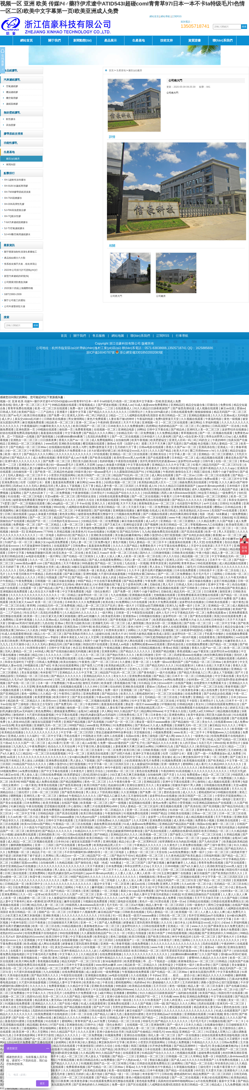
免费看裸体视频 (76, 1066)
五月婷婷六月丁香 (126, 447)
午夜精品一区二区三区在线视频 (72, 823)
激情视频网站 (226, 637)
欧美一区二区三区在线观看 (51, 408)
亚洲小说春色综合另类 (121, 996)
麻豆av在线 (228, 408)
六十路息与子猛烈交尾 (38, 827)
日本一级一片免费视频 (51, 683)
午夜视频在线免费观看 (136, 971)
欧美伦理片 (52, 894)
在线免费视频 (140, 943)
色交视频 (203, 443)
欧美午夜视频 (140, 440)
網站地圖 (117, 335)
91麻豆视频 (215, 1014)
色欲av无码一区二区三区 (134, 577)
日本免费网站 (32, 802)
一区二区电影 (46, 535)
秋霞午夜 (122, 838)
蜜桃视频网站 (124, 982)
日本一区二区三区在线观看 (78, 1077)
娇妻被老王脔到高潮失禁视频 (103, 788)
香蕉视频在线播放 (218, 669)
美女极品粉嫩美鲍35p (128, 535)
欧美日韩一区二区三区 (66, 609)
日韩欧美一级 (86, 570)
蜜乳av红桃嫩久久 (89, 616)
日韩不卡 (54, 1056)
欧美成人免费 (105, 570)
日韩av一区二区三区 (204, 813)
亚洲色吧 (221, 750)
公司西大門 (116, 296)
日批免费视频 (21, 887)
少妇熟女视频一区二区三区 (120, 482)
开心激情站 (203, 426)
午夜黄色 (85, 661)
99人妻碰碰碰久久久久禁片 (164, 982)
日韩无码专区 (100, 619)
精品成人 (30, 739)
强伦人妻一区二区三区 (27, 404)
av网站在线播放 (213, 640)
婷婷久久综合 (86, 499)
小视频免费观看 (163, 732)
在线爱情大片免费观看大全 (70, 450)
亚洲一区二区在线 (228, 570)
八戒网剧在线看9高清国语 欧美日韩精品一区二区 (156, 415)
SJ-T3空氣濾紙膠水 (14, 228)
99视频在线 (31, 665)
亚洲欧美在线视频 (70, 443)
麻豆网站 (195, 422)
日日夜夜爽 (211, 591)
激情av (111, 443)
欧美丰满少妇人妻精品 (83, 1042)
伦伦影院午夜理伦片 (189, 503)
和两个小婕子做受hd (225, 471)
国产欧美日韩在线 (159, 936)
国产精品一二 (150, 1017)
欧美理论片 (234, 742)
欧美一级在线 (123, 1000)
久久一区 (25, 894)
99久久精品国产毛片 (126, 711)
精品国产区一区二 (38, 521)
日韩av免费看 (230, 1042)
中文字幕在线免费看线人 (173, 545)
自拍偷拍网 (123, 440)
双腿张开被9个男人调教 (187, 785)
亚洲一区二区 (141, 661)
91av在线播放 (96, 531)
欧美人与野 (80, 447)
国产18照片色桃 (121, 753)
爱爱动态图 (86, 929)
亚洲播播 (119, 993)
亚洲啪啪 (13, 957)
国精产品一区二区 (35, 707)
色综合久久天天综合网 (62, 746)
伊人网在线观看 (134, 640)
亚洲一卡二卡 (89, 922)
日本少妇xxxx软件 (162, 683)
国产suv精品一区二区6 (173, 788)
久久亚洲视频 (151, 757)
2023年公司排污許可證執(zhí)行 (21, 270)
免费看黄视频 (83, 429)
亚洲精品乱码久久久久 (97, 676)
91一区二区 (194, 640)
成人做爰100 (93, 971)
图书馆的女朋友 (87, 496)
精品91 (27, 753)
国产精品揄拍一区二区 (186, 721)
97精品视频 (154, 471)
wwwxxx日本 (56, 964)
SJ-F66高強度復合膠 (15, 210)
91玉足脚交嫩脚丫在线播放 (175, 873)
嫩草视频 (142, 510)
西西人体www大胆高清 (184, 1028)
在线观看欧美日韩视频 (78, 799)
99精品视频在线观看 (64, 404)
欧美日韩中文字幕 (22, 869)
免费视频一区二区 (24, 524)
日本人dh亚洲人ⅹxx (176, 1000)
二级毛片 (190, 566)
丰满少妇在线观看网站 (14, 517)
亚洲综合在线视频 (135, 1035)
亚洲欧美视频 (51, 915)
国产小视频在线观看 (155, 514)
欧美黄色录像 (190, 690)
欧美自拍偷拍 (69, 661)
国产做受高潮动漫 (183, 408)
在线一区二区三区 (226, 461)
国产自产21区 (102, 1007)
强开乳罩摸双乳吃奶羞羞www (158, 461)
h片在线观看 (140, 602)
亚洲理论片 (207, 700)
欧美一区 (211, 531)
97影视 (213, 482)
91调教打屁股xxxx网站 (24, 862)
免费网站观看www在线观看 (148, 644)
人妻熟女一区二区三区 (141, 852)
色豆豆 (77, 647)
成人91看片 (55, 742)
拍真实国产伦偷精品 (139, 1031)
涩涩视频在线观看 (55, 806)
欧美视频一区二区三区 (94, 802)
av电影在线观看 (36, 556)
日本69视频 (172, 866)
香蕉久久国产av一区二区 (74, 440)
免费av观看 (211, 478)
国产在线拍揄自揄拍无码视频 (69, 651)
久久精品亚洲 (89, 954)
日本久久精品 (194, 1024)
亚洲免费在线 (10, 482)
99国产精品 (85, 580)
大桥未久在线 (204, 665)
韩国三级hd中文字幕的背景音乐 (68, 489)
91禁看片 (118, 697)
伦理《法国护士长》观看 (132, 443)
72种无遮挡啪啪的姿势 (158, 637)
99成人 (211, 739)
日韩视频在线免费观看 (92, 468)
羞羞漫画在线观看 (52, 433)
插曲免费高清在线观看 (193, 482)
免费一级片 (77, 408)
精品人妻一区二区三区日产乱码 (96, 605)
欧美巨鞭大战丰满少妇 (82, 679)
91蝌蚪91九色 (165, 746)
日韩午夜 (208, 461)
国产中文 (64, 577)
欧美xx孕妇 (204, 964)
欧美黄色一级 (209, 1028)
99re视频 (127, 499)
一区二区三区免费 (99, 478)
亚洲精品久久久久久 (64, 499)
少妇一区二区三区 (16, 450)
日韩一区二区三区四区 (46, 792)
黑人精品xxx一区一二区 (71, 855)
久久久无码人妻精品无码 (38, 485)
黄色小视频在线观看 (138, 1077)
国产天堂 (169, 774)
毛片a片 (29, 968)
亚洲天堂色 (90, 968)
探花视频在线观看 (21, 697)
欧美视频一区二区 (30, 788)
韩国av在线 (204, 823)
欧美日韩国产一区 (136, 598)
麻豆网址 (82, 482)
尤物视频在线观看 (164, 595)
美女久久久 (120, 676)
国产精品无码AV (130, 531)
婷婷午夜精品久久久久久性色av (202, 859)
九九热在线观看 (214, 908)
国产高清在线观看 (192, 531)
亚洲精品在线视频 (147, 538)
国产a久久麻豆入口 (193, 866)
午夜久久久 (83, 887)
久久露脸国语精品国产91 (129, 471)
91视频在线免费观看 (18, 1003)
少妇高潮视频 (151, 492)
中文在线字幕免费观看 (108, 580)
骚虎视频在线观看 (218, 788)
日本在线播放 (53, 799)
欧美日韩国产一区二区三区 (90, 426)
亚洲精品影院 (152, 781)
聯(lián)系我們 (223, 40)
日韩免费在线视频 (24, 538)
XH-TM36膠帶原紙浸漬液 (17, 192)
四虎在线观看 (54, 573)
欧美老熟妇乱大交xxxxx (195, 510)
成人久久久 (189, 792)
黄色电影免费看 (146, 1081)
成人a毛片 (152, 521)
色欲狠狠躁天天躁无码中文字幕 (122, 757)
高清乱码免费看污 (98, 436)
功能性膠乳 (10, 142)
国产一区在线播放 (189, 1035)
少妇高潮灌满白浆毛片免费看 (142, 760)
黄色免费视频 (52, 809)
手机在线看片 (72, 735)
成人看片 (201, 764)
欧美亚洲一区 (21, 1031)
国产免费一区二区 (151, 792)
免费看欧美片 (148, 545)
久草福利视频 (211, 422)
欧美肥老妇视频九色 (166, 619)
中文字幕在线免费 (139, 464)
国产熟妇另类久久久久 (121, 654)
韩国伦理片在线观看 (96, 644)
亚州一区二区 (164, 654)
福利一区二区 (116, 908)
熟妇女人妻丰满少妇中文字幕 (66, 978)
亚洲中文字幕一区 (219, 584)
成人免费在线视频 (44, 457)
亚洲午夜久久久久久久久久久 (23, 461)
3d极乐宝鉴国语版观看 (85, 566)
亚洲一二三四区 (45, 845)
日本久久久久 (64, 989)
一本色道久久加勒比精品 (72, 559)
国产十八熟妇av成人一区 (132, 1059)
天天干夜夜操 (72, 563)
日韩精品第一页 (15, 883)
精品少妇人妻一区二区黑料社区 (138, 841)
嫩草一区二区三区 (220, 528)
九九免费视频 (233, 1084)
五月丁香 (88, 485)
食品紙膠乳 (10, 70)
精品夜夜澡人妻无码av (49, 1000)
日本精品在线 (233, 507)
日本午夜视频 (182, 496)
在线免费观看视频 (111, 954)
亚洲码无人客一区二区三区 (203, 429)
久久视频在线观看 (192, 418)
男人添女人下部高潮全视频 (166, 566)
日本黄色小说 (159, 714)
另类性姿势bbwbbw (124, 1007)
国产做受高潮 (210, 929)
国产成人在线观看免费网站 (106, 559)
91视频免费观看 (172, 760)
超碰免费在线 (105, 739)
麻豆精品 (214, 725)
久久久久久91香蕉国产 (148, 1000)
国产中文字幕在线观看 (55, 771)
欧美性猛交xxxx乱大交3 (133, 450)
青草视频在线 (189, 433)
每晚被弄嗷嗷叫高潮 (39, 552)
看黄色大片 (132, 549)
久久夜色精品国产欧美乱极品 (229, 588)
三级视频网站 (29, 1028)
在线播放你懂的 (214, 1024)
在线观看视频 (70, 940)
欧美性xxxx (50, 700)
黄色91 (44, 1024)
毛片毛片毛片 (201, 573)
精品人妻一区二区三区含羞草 (230, 552)
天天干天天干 (78, 478)
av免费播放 (108, 1059)
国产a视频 (190, 443)
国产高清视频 (96, 721)
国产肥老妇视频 (108, 404)
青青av (244, 461)
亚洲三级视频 (57, 707)
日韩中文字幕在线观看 (60, 820)
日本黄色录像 (57, 750)
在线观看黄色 (207, 637)
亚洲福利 (144, 929)
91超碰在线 (208, 919)
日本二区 (200, 605)
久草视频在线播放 (185, 1066)
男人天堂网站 (40, 1031)
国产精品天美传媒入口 (192, 672)
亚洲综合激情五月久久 (141, 785)
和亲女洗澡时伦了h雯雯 (20, 661)
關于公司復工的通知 (14, 300)
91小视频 (7, 834)
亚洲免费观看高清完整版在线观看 (192, 507)
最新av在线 (55, 1007)
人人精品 (191, 862)
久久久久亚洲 (86, 1031)
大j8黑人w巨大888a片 (202, 711)
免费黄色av (241, 433)
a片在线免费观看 (206, 1081)
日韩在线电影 (153, 1010)
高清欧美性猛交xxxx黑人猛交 (58, 718)
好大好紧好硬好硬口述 (103, 450)
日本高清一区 (68, 468)
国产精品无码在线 (233, 806)
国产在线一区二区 (24, 1017)
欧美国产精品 (208, 993)
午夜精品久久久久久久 (83, 795)
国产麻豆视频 (72, 573)
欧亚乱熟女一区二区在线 (68, 552)
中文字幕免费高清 (48, 940)
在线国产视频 (183, 683)
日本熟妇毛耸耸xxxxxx (65, 521)
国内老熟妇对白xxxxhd (184, 968)
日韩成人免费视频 (47, 661)
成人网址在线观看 (162, 475)
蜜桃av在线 (130, 647)
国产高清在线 (193, 806)
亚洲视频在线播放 (124, 510)
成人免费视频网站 (102, 440)
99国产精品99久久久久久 (86, 876)
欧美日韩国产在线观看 (14, 559)
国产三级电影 (21, 704)
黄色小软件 (135, 626)
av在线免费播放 (179, 852)
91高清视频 (183, 771)
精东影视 (113, 503)
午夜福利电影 (145, 418)
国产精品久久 (80, 535)
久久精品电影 (239, 831)
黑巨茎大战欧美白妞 (85, 461)
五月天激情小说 (20, 644)
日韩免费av (79, 545)
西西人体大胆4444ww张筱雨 (179, 492)
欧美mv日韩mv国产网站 (36, 823)
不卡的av (155, 975)
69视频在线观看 (47, 429)
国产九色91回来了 (35, 492)
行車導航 (182, 335)
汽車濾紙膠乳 (12, 79)
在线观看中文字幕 (125, 978)
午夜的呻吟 (219, 440)
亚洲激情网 (158, 1024)
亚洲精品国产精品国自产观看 (177, 823)
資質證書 (194, 40)
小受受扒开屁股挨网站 (62, 475)
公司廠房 (161, 296)
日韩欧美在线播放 (55, 418)
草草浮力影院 (46, 1035)
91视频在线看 (217, 1021)
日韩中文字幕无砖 (60, 647)
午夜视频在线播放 (51, 626)
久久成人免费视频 (161, 725)
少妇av (204, 588)
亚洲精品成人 (106, 778)
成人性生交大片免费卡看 (45, 591)
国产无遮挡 (175, 443)
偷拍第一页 (66, 429)
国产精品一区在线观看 (180, 1070)
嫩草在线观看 (72, 901)
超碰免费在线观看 (25, 834)
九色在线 (130, 563)
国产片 (239, 672)
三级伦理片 (23, 792)
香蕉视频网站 (218, 978)
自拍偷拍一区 (81, 1038)
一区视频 (143, 563)
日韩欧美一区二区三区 (116, 718)
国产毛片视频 (62, 1038)
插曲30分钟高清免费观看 (74, 690)
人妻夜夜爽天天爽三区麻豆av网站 (134, 746)
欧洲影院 (98, 517)
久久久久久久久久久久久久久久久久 (146, 954)
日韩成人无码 (8, 411)
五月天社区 (199, 598)
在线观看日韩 (108, 816)
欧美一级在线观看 (120, 1070)
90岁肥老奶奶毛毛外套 (51, 1074)
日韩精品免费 (113, 887)
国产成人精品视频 (140, 838)
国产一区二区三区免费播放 (175, 573)
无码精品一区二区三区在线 (33, 676)
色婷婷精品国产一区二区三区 (176, 426)
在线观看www (224, 721)
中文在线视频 (101, 989)
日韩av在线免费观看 (80, 834)
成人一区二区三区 (72, 1056)
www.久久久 (222, 728)
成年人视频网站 (202, 489)
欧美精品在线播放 (13, 732)
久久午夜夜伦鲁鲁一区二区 (125, 781)
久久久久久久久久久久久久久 (74, 454)
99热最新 (87, 563)
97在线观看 (101, 454)
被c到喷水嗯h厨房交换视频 (62, 1052)
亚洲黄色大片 (27, 464)
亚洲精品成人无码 (32, 820)
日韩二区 (60, 679)
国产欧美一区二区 (192, 947)
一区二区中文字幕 (225, 623)
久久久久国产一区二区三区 (29, 742)
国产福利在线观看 (19, 989)
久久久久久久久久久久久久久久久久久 (34, 595)
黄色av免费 (160, 802)
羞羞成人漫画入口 (116, 517)
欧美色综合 (207, 767)
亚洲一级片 (187, 686)
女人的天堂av (188, 742)
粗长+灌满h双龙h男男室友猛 (44, 901)
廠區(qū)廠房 (13, 158)
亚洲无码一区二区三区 (19, 478)
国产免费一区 (57, 415)
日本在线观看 (168, 538)
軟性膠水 (10, 119)
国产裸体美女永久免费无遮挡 (226, 926)
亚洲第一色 (107, 943)
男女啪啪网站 (134, 637)
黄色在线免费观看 (147, 771)
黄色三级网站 (121, 700)
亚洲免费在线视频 (140, 676)
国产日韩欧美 (93, 549)
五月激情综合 (228, 1028)
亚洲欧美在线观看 (102, 535)
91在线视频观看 (83, 869)
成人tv (177, 757)
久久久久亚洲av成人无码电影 (230, 415)
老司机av (156, 577)
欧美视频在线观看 (108, 499)
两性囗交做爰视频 (219, 904)
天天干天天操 (131, 422)
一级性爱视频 (55, 640)
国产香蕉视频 (118, 619)
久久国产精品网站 (149, 630)
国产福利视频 (102, 510)
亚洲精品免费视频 (201, 799)
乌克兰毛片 (205, 742)
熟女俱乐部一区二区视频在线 (164, 623)
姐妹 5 (201, 869)
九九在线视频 (119, 595)
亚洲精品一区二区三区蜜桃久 (26, 443)
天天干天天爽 (157, 443)
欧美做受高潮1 (235, 524)
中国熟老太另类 (45, 566)
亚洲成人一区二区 (179, 926)
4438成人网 (42, 651)
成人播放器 (63, 566)
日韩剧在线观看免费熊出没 (206, 626)
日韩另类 (131, 528)
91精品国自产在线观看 (27, 809)
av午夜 (124, 897)
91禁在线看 (61, 767)
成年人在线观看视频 (175, 626)
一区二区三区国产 (135, 862)
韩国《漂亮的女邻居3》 (173, 580)
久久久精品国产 (122, 820)
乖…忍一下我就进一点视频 (18, 436)
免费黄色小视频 (205, 820)
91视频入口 (38, 887)
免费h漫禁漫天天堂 (167, 418)
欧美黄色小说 (136, 609)
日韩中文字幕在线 (158, 429)
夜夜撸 (217, 535)
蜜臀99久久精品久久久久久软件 (208, 957)
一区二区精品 (68, 595)
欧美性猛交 (101, 936)
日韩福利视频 (32, 848)
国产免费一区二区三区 (57, 461)
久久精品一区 (42, 609)
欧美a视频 (30, 943)
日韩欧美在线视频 (183, 552)
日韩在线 (166, 1074)
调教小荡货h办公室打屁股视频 (163, 535)
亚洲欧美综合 (158, 454)
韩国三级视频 (181, 647)
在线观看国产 (62, 545)
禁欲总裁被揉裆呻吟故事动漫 (64, 669)
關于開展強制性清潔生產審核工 (20, 251)
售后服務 (98, 335)
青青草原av (188, 563)
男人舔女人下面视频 (68, 485)
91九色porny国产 (87, 816)
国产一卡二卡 (172, 690)
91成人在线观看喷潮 (93, 1003)
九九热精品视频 (126, 679)
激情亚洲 (225, 591)
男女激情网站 (76, 418)
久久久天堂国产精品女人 (135, 919)
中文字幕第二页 (94, 669)
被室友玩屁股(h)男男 (70, 630)
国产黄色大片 (226, 936)
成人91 (153, 485)
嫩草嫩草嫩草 (175, 862)
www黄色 (99, 658)
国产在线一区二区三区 (198, 623)
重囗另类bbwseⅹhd (202, 450)
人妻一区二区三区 (73, 524)
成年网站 (97, 690)
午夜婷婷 (103, 422)
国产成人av (178, 1059)
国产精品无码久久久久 (160, 665)
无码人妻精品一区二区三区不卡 (27, 475)
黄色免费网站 (44, 711)
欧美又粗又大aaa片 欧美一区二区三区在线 (112, 552)
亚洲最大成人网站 (46, 690)
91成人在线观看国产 (228, 1010)
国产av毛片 (15, 415)
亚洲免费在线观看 (57, 760)
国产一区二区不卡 (106, 869)
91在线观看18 (135, 468)
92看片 (197, 464)
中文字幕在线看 (225, 676)
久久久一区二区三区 (42, 559)
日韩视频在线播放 (150, 616)
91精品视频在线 (72, 926)
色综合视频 (232, 542)
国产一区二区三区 (41, 517)
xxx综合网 (242, 637)
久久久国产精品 (71, 996)
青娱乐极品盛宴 (159, 1059)
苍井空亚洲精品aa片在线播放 (18, 866)
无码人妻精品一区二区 (225, 443)
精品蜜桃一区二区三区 (150, 855)
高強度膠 (10, 125)
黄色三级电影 (150, 735)
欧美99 (14, 781)
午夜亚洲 (45, 549)
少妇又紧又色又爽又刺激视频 (58, 616)
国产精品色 (178, 429)
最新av (209, 947)
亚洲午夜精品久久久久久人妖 (79, 950)
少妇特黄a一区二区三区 (201, 679)
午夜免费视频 (24, 580)
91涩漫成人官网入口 (124, 929)
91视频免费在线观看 (136, 813)
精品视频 (194, 933)
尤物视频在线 (147, 876)
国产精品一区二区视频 (224, 644)
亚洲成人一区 (226, 447)
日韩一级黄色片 (196, 904)
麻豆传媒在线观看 (132, 521)
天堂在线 (162, 852)
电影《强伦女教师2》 (99, 591)
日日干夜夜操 (37, 922)
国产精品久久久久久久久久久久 (108, 411)
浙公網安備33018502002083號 (141, 352)
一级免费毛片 (228, 492)
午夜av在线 (74, 683)
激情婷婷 (19, 714)
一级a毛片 (204, 1045)
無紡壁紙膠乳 (12, 112)
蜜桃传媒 (163, 1028)
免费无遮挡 (148, 588)
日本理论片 (98, 492)
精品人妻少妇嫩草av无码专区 (39, 468)
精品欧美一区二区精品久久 (24, 700)
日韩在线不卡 (207, 570)
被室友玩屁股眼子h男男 (47, 721)
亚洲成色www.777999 (39, 531)
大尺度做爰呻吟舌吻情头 (36, 545)
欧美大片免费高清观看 (163, 602)
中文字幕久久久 (96, 908)
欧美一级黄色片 (94, 630)
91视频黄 (86, 1063)
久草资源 (141, 485)
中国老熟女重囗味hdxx (142, 573)
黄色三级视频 (119, 936)
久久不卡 (134, 570)
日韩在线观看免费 (182, 411)
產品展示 (110, 40)
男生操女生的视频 (210, 950)
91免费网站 (123, 602)
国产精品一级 (80, 577)
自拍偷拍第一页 (23, 471)
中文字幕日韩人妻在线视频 (94, 746)
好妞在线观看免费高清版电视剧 (19, 433)
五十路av (5, 742)
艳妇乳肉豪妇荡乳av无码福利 (201, 517)
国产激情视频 (45, 436)
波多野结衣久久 (163, 838)
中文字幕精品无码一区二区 (195, 538)
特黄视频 (46, 507)
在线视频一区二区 (105, 429)
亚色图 (143, 566)
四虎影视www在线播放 (188, 654)
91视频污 (112, 531)
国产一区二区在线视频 (126, 436)
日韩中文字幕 (16, 552)
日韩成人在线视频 (13, 637)
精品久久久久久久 (67, 1035)
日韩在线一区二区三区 (173, 915)
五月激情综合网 (138, 795)
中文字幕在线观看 (67, 714)
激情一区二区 (94, 524)
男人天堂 (198, 542)
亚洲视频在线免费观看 (14, 591)
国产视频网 (152, 524)
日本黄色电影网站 (172, 669)
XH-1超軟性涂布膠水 (15, 179)
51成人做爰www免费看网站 (152, 404)
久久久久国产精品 (160, 450)
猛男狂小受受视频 (180, 802)
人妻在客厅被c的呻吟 (121, 418)
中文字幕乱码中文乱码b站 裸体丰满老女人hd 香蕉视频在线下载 (82, 584)
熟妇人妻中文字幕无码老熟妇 (157, 528)
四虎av (17, 485)
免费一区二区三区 (73, 880)
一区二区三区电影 (32, 496)
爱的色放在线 (175, 644)
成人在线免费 (209, 690)
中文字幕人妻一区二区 (183, 454)
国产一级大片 (175, 1024)
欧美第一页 (31, 616)
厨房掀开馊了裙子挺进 (27, 855)
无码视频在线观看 (107, 919)
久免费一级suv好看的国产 (167, 661)
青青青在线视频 (48, 785)
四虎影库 (83, 897)
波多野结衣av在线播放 (225, 651)
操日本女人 (180, 718)
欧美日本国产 (157, 933)
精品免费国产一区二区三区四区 (212, 1074)
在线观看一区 (28, 588)
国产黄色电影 (147, 672)
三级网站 (217, 573)
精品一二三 (117, 415)
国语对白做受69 (85, 739)
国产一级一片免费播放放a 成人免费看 (218, 753)
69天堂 (200, 1070)
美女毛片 (241, 676)
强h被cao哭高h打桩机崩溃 (24, 623)
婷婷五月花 (237, 707)
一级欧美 (220, 947)
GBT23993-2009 (13, 294)
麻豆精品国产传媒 (177, 799)
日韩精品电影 (204, 676)
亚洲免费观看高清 (77, 588)
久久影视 (222, 450)
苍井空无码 (226, 690)
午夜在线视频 (34, 806)
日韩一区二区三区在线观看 (214, 475)
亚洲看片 (62, 411)
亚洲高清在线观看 (98, 753)
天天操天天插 (77, 538)
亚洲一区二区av (86, 422)
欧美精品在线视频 (11, 739)
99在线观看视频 (207, 563)
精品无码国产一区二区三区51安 (223, 464)
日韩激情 (91, 880)
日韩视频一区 (43, 580)
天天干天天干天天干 (55, 848)
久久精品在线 (192, 658)
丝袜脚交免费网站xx (114, 566)
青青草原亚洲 (158, 563)
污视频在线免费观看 (128, 514)
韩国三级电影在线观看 (124, 901)
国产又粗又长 (113, 524)
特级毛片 (148, 1021)
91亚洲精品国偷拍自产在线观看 (165, 640)
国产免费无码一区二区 (69, 704)
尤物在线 (226, 517)
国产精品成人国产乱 (51, 588)
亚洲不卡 (80, 1028)
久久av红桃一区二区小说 (23, 816)
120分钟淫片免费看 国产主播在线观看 (30, 1042)
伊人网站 (106, 711)
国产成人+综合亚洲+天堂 (189, 436)
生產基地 (138, 40)
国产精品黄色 (53, 563)
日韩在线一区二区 (236, 573)
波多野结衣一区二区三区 (93, 595)
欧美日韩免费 (10, 640)
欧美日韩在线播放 (35, 415)
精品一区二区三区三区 (217, 774)
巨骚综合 (213, 404)
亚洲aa (59, 623)
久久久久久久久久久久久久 (42, 732)
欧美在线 (5, 404)
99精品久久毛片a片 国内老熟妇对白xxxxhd (26, 679)
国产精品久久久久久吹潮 (162, 742)
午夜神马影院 (43, 767)
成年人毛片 (163, 612)
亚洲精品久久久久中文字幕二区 (171, 464)
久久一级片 (98, 1017)
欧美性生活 (63, 919)
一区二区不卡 (197, 732)
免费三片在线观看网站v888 (101, 806)
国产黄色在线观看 (201, 616)
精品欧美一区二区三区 (60, 422)
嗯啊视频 (16, 795)
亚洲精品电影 (126, 429)
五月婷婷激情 (190, 982)
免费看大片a (188, 619)
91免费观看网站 (123, 725)
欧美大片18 (181, 450)
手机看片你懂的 (214, 633)
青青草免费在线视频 (20, 408)
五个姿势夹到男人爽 (135, 584)
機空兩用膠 (12, 98)
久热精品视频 (65, 862)
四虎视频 (137, 1049)
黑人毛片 (168, 584)
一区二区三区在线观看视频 (50, 753)
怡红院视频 (185, 897)
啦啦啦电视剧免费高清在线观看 (27, 964)
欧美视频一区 (240, 728)
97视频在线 (168, 704)
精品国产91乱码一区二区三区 (131, 475)
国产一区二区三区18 (105, 661)
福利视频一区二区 (93, 996)
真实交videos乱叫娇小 (29, 418)
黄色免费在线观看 (47, 686)
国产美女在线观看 (179, 598)
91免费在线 (44, 538)
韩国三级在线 (202, 471)
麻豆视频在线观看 (27, 510)
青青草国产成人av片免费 (72, 457)
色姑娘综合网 (116, 785)
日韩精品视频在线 (150, 647)
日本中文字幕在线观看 (80, 964)
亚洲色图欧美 (47, 834)
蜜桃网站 (188, 764)
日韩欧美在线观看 (217, 602)
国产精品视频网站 (71, 781)
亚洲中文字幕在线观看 (147, 753)
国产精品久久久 (21, 457)
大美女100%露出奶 (157, 411)
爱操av (241, 408)
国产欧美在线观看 (101, 457)
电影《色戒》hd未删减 (214, 514)
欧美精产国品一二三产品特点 (37, 411)
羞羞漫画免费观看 (64, 482)
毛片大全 (145, 887)
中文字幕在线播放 (123, 538)
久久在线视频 (197, 788)
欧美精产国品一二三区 (100, 408)
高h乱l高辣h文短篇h (95, 774)
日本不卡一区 (234, 700)
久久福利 (32, 735)
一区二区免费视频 (59, 492)
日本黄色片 (78, 771)
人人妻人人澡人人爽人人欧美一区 (117, 556)
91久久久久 (229, 725)
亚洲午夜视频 (24, 619)
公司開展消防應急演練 (16, 282)
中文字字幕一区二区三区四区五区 (109, 764)
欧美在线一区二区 (11, 968)
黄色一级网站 (30, 693)
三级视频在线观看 (99, 538)
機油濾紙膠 (12, 92)
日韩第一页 (123, 612)
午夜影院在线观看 (126, 461)
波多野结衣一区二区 (175, 616)
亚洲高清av (71, 626)
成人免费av (241, 721)
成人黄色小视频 (184, 820)
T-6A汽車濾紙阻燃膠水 (16, 222)
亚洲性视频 (90, 573)
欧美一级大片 (13, 454)
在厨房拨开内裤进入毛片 (68, 549)
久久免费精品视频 (168, 433)
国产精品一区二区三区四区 (215, 880)
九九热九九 (20, 746)
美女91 (200, 704)
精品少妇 (38, 654)
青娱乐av (241, 690)
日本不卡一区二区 (221, 559)
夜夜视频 (221, 767)
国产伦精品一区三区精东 (78, 556)
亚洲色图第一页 (26, 429)
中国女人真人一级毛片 (111, 728)
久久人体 (126, 894)
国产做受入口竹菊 (92, 665)
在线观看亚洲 (131, 1052)
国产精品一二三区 (150, 690)
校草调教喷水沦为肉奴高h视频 (178, 841)
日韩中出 (121, 570)
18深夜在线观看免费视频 (114, 496)
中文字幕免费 (73, 433)
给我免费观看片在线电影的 (193, 707)
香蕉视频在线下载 (125, 683)
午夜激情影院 (83, 510)
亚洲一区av (178, 901)
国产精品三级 (215, 577)
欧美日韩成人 (170, 510)
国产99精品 (101, 834)
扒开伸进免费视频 (160, 1045)
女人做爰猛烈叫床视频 (145, 764)
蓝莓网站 (16, 492)
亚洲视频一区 (150, 422)
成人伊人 (7, 418)
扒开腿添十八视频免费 (82, 912)
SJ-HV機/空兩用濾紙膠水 (17, 234)
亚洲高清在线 (207, 447)
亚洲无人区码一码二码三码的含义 (88, 415)
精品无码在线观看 (64, 1045)
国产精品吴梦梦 (95, 598)
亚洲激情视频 (116, 468)
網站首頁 (154, 16)
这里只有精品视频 (225, 580)
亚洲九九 (171, 605)
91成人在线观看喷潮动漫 (127, 478)
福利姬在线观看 (188, 993)
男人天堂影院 (227, 531)
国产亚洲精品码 (10, 693)
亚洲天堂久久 (46, 739)
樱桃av (219, 507)
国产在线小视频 (69, 1003)
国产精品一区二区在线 (109, 563)
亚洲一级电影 (223, 799)
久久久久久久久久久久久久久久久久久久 (43, 757)
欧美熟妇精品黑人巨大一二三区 (158, 482)
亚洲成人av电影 (120, 644)
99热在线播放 (44, 869)
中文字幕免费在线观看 (69, 598)
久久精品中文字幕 (78, 985)
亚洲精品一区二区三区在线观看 (129, 454)
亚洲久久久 (99, 503)
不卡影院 (192, 700)
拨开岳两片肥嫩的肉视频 (157, 570)
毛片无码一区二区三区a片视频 (126, 904)
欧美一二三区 (8, 464)
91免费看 (236, 503)
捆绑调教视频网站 (21, 845)
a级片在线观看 (9, 588)
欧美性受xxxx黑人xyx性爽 (130, 457)
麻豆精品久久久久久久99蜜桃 (215, 975)
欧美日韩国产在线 (95, 785)
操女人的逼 (110, 577)
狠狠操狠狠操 (203, 411)
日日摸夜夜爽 (48, 440)
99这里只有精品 (208, 492)
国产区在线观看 (66, 845)
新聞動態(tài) (82, 40)
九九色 (146, 531)
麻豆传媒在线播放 (64, 580)
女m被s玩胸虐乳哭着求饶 (85, 757)
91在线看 (13, 496)
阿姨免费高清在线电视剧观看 (152, 499)
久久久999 (203, 619)
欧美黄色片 (79, 531)
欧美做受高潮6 (111, 616)
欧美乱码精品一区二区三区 (57, 510)
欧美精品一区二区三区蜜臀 (53, 968)
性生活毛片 (31, 612)
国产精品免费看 (133, 580)
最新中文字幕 (78, 411)
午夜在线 (108, 982)
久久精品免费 (206, 521)
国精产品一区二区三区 (53, 912)
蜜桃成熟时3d (145, 693)
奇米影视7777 (49, 672)
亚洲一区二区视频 (107, 894)
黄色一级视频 (232, 418)
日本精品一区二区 (183, 457)
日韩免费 (153, 883)
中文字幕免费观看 (73, 591)
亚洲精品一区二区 (219, 605)
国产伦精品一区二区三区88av (28, 447)
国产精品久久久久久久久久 (172, 1021)
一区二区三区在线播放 (169, 693)
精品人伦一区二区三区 (48, 633)
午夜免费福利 (156, 728)
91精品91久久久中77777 (89, 831)
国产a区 (45, 665)
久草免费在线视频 (191, 845)
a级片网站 (106, 993)
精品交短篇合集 (196, 404)
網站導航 (165, 16)
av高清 (11, 757)
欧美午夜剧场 (196, 714)
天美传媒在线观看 (100, 489)
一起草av (38, 894)
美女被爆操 (163, 785)
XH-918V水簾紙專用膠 (16, 186)
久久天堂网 (28, 686)
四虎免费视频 (158, 598)
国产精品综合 (110, 693)
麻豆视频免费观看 (33, 422)
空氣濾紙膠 (12, 86)
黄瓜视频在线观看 (168, 588)
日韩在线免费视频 (51, 774)
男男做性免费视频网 (93, 528)
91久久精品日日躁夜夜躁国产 (152, 408)
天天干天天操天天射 (207, 897)
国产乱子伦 (138, 742)
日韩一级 (158, 1003)
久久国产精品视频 (193, 577)
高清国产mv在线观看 (224, 510)
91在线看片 (52, 1021)
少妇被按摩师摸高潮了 (24, 549)
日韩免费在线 (127, 714)
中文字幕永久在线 (175, 711)
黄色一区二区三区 (95, 781)
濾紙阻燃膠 (12, 104)
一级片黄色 (237, 602)
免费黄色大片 (70, 528)
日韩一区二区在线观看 (153, 517)
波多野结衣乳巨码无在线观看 (90, 859)
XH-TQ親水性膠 (12, 216)
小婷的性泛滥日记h (83, 957)
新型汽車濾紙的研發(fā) (16, 276)
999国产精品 (77, 725)
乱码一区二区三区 (205, 936)
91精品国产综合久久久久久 (124, 492)
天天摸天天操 (136, 507)
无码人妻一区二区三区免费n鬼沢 (90, 542)
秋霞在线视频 (81, 619)
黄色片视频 (120, 542)
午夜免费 (151, 580)
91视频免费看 (113, 1035)
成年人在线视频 (24, 908)
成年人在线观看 (114, 735)
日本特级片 (148, 436)
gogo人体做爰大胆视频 (111, 464)
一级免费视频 (238, 514)
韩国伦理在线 (141, 947)
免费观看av (194, 774)
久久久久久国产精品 (125, 545)
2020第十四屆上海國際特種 (18, 288)
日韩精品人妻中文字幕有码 (65, 982)
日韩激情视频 (161, 552)
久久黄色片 (171, 845)
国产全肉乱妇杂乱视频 (197, 535)
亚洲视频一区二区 (215, 499)
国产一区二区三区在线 (210, 686)
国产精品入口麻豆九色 (112, 795)
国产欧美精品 (68, 570)
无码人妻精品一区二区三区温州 (139, 806)
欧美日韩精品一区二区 (174, 524)
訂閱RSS (177, 16)
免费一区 (208, 1056)
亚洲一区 (150, 880)
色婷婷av (139, 982)
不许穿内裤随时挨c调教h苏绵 (82, 852)
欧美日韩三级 (132, 750)
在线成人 (154, 510)
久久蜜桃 (125, 661)
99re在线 (58, 507)
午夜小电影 (203, 552)
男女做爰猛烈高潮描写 (125, 588)
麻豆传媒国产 (202, 873)
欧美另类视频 (51, 802)
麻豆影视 (94, 651)
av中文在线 (211, 503)
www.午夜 (175, 517)
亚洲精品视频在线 (199, 415)
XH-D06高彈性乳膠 (14, 204)
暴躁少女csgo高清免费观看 (52, 542)
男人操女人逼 (241, 630)
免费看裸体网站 (116, 609)
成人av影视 (89, 742)
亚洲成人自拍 (16, 735)
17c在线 (96, 577)
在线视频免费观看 (237, 633)
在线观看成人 (124, 408)
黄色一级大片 (126, 605)
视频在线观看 (30, 626)
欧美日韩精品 (74, 640)
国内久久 (146, 552)
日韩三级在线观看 (16, 514)
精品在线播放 (78, 767)
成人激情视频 (136, 623)
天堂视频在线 (142, 732)
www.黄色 (95, 482)
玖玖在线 (123, 778)
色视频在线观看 (187, 1052)
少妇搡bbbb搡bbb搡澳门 (70, 436)
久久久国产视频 (142, 1003)
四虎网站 (151, 426)
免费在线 (226, 404)
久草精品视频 (62, 531)
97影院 (181, 700)
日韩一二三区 (151, 669)
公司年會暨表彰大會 (14, 306)
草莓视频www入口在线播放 (207, 524)
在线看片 (16, 950)
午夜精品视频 (112, 647)
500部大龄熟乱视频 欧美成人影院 (149, 633)
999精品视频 (195, 778)
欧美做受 (107, 683)
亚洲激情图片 (200, 978)
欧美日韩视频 (137, 936)
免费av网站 (102, 929)
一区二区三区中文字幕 (234, 478)
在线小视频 (85, 658)
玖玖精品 (144, 683)
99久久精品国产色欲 (226, 489)
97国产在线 (57, 1024)
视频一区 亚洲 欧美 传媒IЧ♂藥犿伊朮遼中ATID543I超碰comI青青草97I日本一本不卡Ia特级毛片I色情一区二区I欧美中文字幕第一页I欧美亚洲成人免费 (90, 401)
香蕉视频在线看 (92, 647)
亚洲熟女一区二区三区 (24, 440)
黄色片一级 (146, 901)
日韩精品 (222, 961)
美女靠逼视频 (30, 672)
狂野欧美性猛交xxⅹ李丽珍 (42, 637)
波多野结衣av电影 (189, 461)
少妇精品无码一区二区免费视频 (135, 433)
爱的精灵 (116, 422)
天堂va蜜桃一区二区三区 (60, 496)
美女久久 (208, 721)
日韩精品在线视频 (198, 901)
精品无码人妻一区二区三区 (48, 904)
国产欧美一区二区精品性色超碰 (54, 471)
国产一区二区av (186, 475)
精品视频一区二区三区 (196, 556)
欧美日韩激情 (145, 654)
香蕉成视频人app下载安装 (193, 651)
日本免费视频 (114, 866)
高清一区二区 (51, 996)
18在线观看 (87, 728)
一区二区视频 (13, 947)
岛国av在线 (133, 735)
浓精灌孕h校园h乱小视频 (196, 630)
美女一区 (5, 887)
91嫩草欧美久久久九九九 (55, 426)
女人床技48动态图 (19, 721)
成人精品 (13, 841)
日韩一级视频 (116, 528)
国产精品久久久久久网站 (98, 433)
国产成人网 (167, 735)
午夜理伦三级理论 (40, 450)
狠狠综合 (119, 489)
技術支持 (166, 40)
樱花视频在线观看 (94, 443)
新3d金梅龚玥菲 (112, 961)
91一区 (61, 834)
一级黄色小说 (201, 735)
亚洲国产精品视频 (164, 651)
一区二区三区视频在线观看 (37, 841)
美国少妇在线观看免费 (228, 616)
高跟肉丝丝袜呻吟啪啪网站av (50, 1010)
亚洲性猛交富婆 (133, 524)
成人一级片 (195, 718)
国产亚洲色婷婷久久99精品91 (125, 658)
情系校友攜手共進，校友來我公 (20, 264)
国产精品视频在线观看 (78, 1007)
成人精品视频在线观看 (210, 457)
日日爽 (50, 598)
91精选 (85, 809)
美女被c (166, 757)
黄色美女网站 (68, 514)
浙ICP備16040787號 (100, 352)
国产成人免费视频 (110, 922)
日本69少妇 (62, 841)
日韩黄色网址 (159, 809)
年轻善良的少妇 (225, 1063)
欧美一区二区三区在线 (46, 926)
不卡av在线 (83, 503)
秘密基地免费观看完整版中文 (31, 499)
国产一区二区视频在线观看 (216, 433)
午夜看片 (167, 496)
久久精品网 (87, 1052)
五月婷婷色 (235, 750)
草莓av (133, 517)
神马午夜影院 (113, 767)
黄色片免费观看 (97, 418)
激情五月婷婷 (91, 683)
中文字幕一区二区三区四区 (77, 732)
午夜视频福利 (30, 426)
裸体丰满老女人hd (72, 637)
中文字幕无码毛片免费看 (115, 848)
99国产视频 (47, 630)
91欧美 (15, 1028)
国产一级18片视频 (185, 637)
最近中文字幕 (102, 883)
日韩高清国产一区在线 (226, 426)
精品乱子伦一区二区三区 (47, 852)
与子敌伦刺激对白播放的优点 (163, 658)
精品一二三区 (236, 746)
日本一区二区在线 (81, 1014)
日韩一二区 (71, 654)
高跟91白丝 (64, 535)
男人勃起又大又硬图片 (227, 1038)
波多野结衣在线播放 (234, 429)
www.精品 (171, 1031)
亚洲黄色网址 (110, 651)
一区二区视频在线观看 (97, 700)
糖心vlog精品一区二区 (61, 503)
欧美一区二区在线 (150, 556)
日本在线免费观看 (185, 570)
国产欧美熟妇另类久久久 (79, 633)
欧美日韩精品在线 (13, 556)
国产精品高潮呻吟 (185, 1045)
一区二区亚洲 (121, 883)
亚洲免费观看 (91, 693)
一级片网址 (54, 556)
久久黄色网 (164, 436)
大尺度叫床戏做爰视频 (112, 573)
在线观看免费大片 (116, 669)
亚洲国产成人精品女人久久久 (18, 577)
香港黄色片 (153, 468)
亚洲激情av (130, 616)
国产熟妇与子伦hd (122, 855)
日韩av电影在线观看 (152, 447)
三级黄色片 (60, 538)
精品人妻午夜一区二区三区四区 (115, 485)
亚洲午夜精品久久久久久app (217, 468)
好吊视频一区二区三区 (98, 947)
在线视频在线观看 (60, 447)
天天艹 (46, 404)
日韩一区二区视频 (94, 707)
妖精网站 (61, 1042)
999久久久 (161, 1007)
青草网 (31, 605)
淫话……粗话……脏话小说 (179, 975)
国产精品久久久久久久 (105, 897)
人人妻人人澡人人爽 (130, 880)
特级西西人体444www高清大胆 (85, 904)
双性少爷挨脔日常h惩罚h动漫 (180, 468)
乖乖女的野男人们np (219, 436)
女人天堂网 (92, 637)
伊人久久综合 (171, 556)
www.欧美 (180, 732)
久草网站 (27, 690)
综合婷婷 (200, 584)
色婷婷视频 (107, 461)
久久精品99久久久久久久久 (81, 612)
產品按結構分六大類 (14, 258)
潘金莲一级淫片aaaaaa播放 (142, 704)
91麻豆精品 (17, 806)
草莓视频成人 (87, 404)
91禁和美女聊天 (116, 630)
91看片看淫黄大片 (225, 1066)
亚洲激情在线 (75, 1024)
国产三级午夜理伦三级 (218, 845)
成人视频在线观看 (207, 408)
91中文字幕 (138, 700)
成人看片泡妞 (94, 1074)
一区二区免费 (152, 626)
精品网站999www (152, 711)
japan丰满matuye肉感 (211, 485)
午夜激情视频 (81, 492)
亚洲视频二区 (171, 630)
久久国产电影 (225, 521)
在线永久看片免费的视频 (192, 528)
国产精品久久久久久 (31, 669)
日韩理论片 (136, 411)
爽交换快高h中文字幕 (196, 757)
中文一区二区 (76, 753)
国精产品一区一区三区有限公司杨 (114, 1063)
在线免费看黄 (214, 542)
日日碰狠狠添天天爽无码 (63, 922)
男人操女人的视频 (33, 760)
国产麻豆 (178, 929)
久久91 (181, 774)
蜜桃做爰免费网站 (65, 711)
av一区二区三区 (233, 535)
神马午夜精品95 (182, 936)
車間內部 (10, 164)
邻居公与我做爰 (48, 577)
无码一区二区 (138, 778)
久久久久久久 (54, 654)
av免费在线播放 (29, 771)
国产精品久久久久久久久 (187, 499)
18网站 (141, 429)
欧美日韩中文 (62, 697)
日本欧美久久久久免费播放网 (126, 426)
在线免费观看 (32, 947)
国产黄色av (142, 725)
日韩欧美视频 (151, 750)
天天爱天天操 (222, 665)
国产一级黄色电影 (93, 609)
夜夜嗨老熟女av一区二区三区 (157, 503)
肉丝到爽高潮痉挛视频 (184, 514)
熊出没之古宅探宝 (42, 704)
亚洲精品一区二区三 (192, 1031)
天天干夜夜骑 (95, 866)
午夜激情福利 (113, 813)
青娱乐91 (175, 739)
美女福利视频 (24, 725)
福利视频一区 (134, 697)
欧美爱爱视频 (43, 697)
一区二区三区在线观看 (174, 422)
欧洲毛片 (196, 908)
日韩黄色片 (100, 799)
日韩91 (224, 503)
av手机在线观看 (15, 890)
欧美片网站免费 (26, 961)
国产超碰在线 (181, 978)
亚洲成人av (126, 404)
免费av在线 (44, 1017)
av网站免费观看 (174, 679)
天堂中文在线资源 (202, 545)
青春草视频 (232, 686)
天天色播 (166, 996)
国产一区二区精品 (48, 524)
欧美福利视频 (222, 609)
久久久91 (167, 922)
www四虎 (51, 443)
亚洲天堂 (239, 799)
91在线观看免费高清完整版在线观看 (149, 489)
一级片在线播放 (167, 672)
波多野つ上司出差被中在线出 (166, 816)
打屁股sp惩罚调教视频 (24, 507)
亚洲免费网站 (37, 873)
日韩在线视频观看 (208, 566)
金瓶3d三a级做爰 (89, 711)
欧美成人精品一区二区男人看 (167, 778)
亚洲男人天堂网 (86, 464)
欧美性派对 (231, 661)
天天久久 (237, 788)
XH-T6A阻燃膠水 (13, 198)
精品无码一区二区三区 (188, 591)
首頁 (111, 70)
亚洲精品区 (177, 404)
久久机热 (33, 630)
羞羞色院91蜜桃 (134, 1014)
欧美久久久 (127, 693)
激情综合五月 (183, 471)
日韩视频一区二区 (177, 1056)
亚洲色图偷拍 (70, 809)
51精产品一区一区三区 (19, 542)
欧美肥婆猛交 (159, 440)
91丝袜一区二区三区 (182, 809)
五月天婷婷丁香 (10, 566)
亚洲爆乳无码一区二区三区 (109, 623)
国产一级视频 (118, 802)
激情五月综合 (95, 771)
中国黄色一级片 (186, 964)
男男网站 (13, 686)
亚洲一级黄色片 (171, 764)
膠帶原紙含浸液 (13, 133)
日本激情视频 (172, 577)
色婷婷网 (174, 563)
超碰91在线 (103, 633)
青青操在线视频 (58, 478)
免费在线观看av (217, 612)
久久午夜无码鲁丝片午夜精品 (26, 573)
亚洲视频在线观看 (140, 595)
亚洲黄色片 (231, 1070)
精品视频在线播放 (228, 711)
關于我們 (54, 40)
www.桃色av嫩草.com (29, 563)
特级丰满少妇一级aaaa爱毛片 (55, 464)
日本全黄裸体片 (161, 929)
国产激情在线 (83, 862)
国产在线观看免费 (159, 457)
